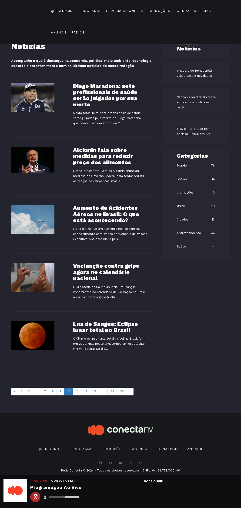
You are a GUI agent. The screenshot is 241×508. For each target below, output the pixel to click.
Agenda (182, 11)
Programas (90, 11)
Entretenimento (189, 233)
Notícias (202, 11)
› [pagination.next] (130, 391)
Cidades (182, 219)
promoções (185, 192)
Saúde (181, 246)
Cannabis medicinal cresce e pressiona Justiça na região (196, 102)
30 (122, 391)
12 (85, 391)
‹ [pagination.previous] (14, 391)
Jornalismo (167, 449)
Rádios (78, 32)
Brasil (181, 206)
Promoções (158, 11)
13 (94, 391)
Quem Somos (63, 11)
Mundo (182, 165)
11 (77, 391)
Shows (182, 179)
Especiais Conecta (124, 11)
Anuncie (59, 32)
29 (112, 391)
